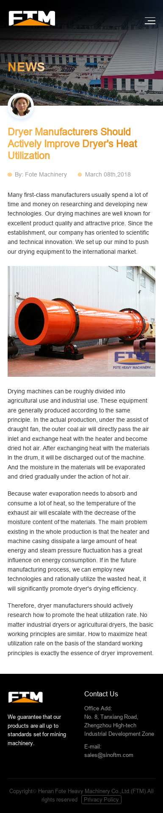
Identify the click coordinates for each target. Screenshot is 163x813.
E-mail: (119, 751)
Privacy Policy (101, 799)
